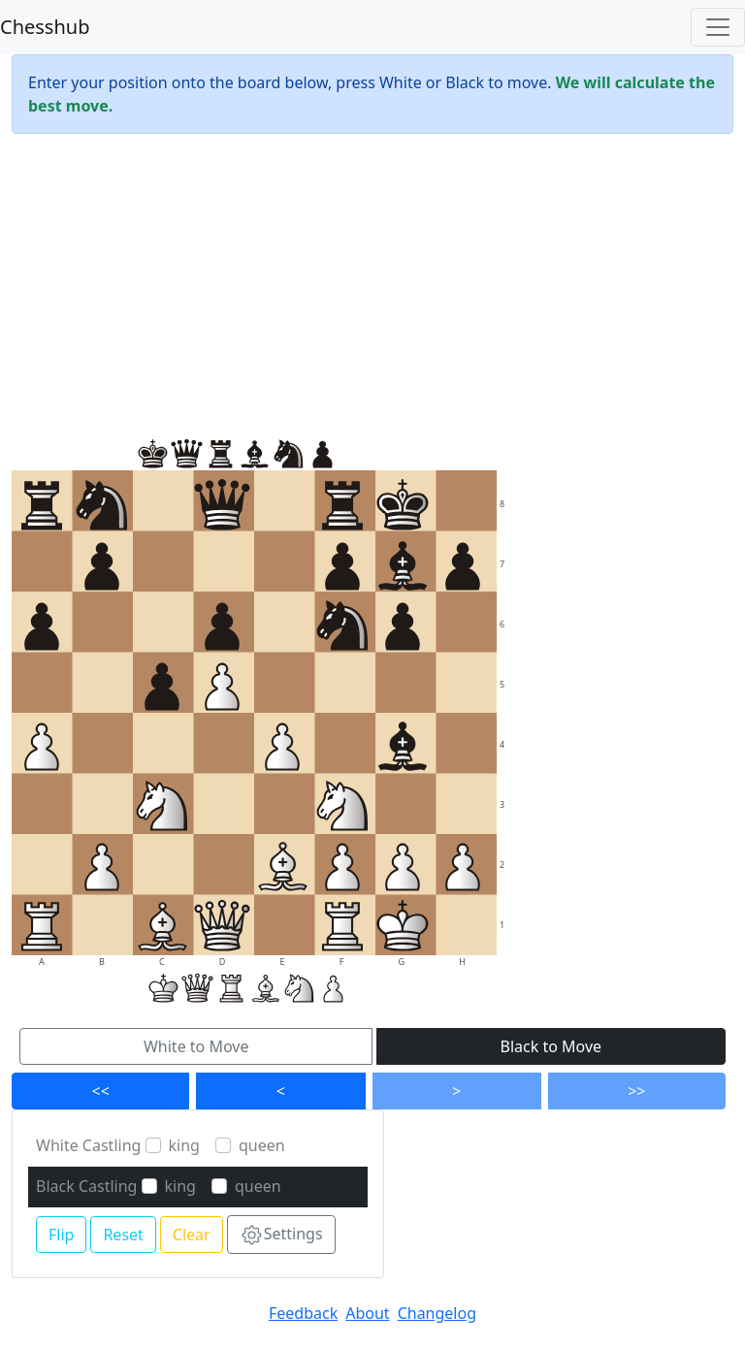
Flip (61, 1234)
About (367, 1313)
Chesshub (44, 27)
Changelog (437, 1313)
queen (262, 1145)
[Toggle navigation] (718, 27)
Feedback (303, 1313)
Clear (192, 1234)
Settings (281, 1235)
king (184, 1145)
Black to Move (551, 1046)
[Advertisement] (372, 285)
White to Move (196, 1046)
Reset (123, 1234)
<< (101, 1091)
